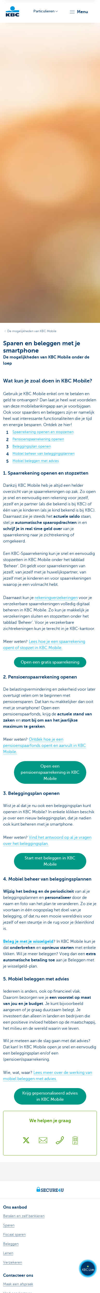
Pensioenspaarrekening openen (38, 439)
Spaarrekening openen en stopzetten (43, 432)
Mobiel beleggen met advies (35, 461)
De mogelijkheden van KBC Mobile (31, 331)
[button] (79, 12)
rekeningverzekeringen (56, 597)
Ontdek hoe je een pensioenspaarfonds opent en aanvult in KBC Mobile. (44, 745)
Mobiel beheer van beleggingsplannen (43, 454)
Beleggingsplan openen (31, 446)
